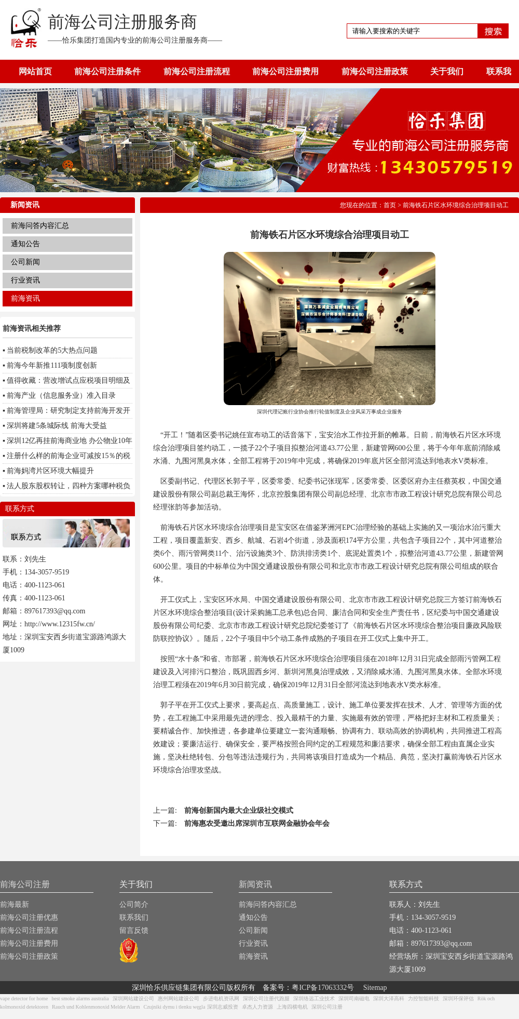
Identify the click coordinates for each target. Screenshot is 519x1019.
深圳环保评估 (458, 998)
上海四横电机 (292, 1007)
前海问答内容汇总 (40, 226)
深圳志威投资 (222, 1007)
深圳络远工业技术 (314, 998)
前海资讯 (25, 298)
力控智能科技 (423, 998)
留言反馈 (133, 930)
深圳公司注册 (327, 1007)
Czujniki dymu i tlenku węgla (174, 1007)
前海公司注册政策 (375, 71)
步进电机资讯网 (221, 998)
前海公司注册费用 (285, 71)
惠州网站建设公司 (178, 998)
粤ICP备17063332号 (323, 987)
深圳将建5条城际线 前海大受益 (57, 426)
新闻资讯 (255, 884)
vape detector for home (24, 998)
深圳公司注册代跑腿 (266, 998)
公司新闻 (25, 262)
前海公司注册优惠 (29, 917)
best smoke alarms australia (79, 998)
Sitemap (375, 987)
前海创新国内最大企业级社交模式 (238, 810)
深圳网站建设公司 (133, 998)
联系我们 (133, 917)
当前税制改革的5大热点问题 (52, 350)
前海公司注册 (25, 884)
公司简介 (133, 904)
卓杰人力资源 (257, 1007)
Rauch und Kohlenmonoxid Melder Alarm (96, 1007)
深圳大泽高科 (388, 998)
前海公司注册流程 (196, 71)
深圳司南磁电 (354, 998)
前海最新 (14, 904)
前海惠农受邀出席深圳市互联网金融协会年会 (257, 823)
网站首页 (35, 71)
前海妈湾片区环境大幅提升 (50, 471)
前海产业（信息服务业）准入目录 (61, 395)
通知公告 (25, 244)
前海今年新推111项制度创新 (52, 365)
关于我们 (446, 71)
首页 (390, 205)
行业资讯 (25, 280)
